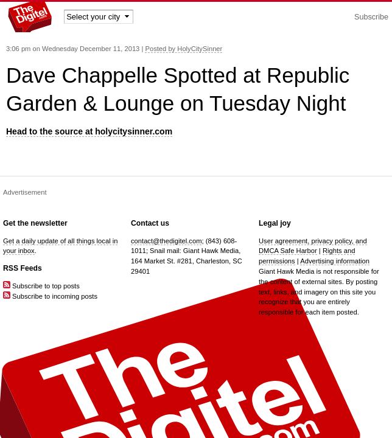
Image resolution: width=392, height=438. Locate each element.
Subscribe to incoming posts (50, 296)
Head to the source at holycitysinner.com (89, 131)
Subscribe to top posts (41, 286)
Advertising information (334, 261)
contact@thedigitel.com (166, 241)
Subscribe (371, 17)
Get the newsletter (35, 223)
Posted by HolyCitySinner (183, 48)
